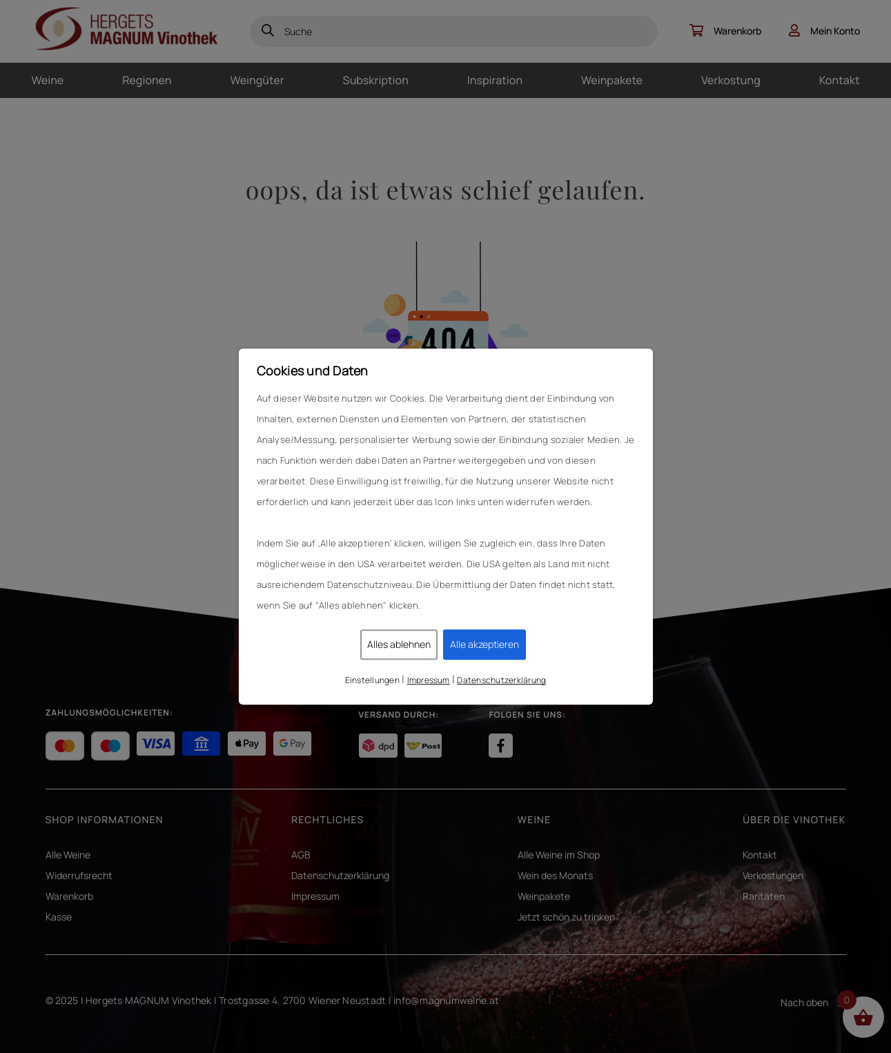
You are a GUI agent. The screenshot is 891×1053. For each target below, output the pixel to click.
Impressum (428, 680)
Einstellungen (372, 680)
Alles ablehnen (399, 644)
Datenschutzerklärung (501, 680)
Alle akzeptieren (484, 644)
